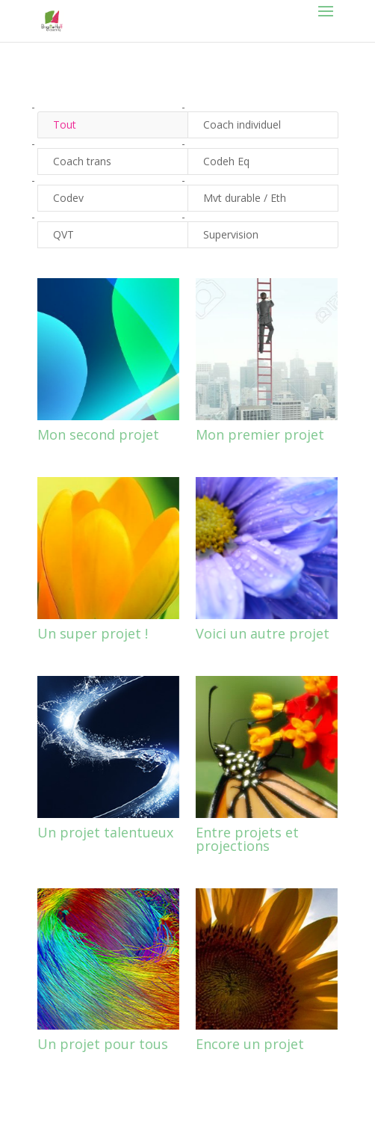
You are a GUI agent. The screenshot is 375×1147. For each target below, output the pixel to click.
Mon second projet (98, 434)
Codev (68, 198)
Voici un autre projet (262, 633)
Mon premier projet (260, 434)
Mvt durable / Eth (244, 198)
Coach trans (82, 161)
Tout (64, 124)
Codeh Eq (226, 161)
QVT (63, 234)
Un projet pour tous (102, 1044)
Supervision (230, 234)
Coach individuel (242, 124)
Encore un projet (250, 1044)
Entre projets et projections (247, 839)
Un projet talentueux (105, 832)
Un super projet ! (92, 633)
